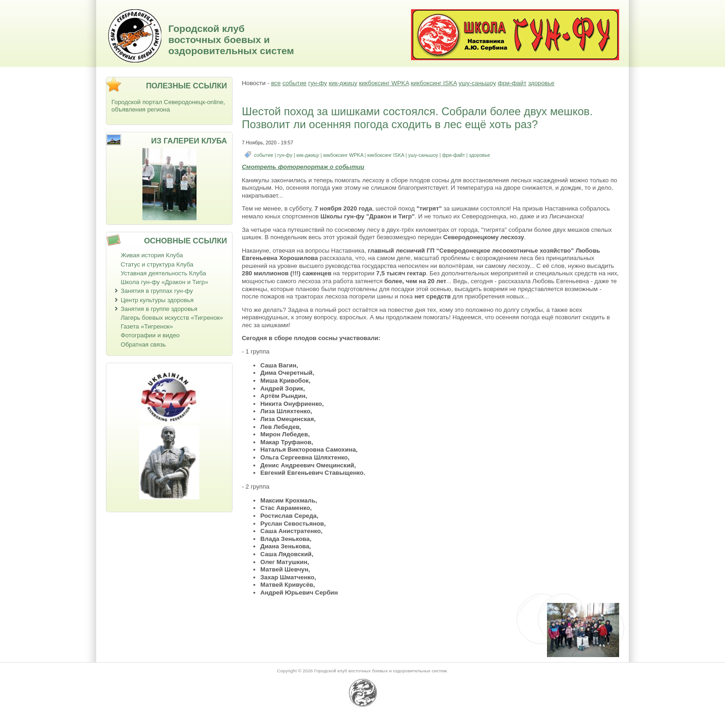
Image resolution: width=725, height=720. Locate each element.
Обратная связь (143, 344)
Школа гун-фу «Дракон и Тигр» (164, 282)
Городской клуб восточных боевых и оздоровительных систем (231, 39)
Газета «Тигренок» (147, 326)
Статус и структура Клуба (157, 264)
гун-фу (317, 83)
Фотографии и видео (150, 335)
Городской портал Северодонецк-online (167, 102)
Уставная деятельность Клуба (163, 273)
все (276, 83)
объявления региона (140, 109)
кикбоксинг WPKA (384, 83)
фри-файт (512, 83)
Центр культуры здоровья (157, 300)
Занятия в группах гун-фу (157, 290)
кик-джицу (343, 83)
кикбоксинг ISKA (434, 83)
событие (295, 83)
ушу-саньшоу (477, 83)
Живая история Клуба (152, 255)
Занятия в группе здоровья (159, 308)
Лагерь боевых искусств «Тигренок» (172, 317)
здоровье (541, 83)
